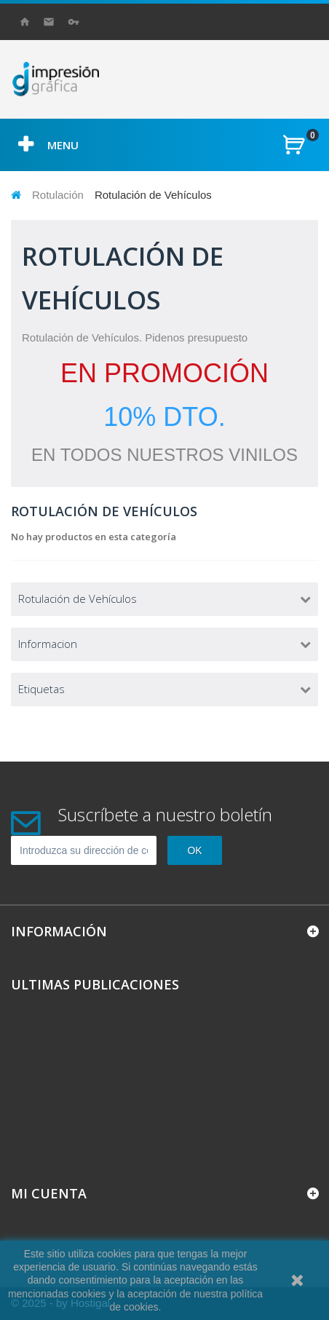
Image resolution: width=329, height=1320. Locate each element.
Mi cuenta (49, 1193)
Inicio (25, 21)
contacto (49, 21)
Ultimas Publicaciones (95, 984)
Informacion (47, 643)
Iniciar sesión (76, 21)
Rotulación (58, 195)
